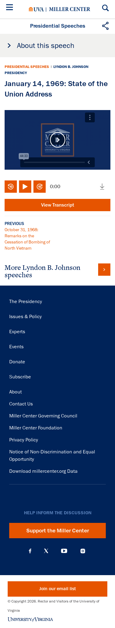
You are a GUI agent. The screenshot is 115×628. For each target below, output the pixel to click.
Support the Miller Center (57, 530)
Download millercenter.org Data (43, 471)
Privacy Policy (23, 440)
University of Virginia (36, 9)
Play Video (57, 140)
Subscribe (20, 377)
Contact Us (21, 404)
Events (16, 347)
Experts (17, 332)
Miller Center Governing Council (43, 416)
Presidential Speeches (27, 66)
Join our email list (57, 589)
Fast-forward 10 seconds (39, 186)
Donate (17, 362)
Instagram (82, 551)
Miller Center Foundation (35, 428)
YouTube (64, 550)
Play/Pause (25, 186)
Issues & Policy (25, 317)
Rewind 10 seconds (11, 186)
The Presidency (25, 301)
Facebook (30, 550)
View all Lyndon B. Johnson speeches (104, 269)
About (15, 392)
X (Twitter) (46, 551)
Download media (102, 187)
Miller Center (69, 9)
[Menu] (10, 8)
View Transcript (57, 205)
